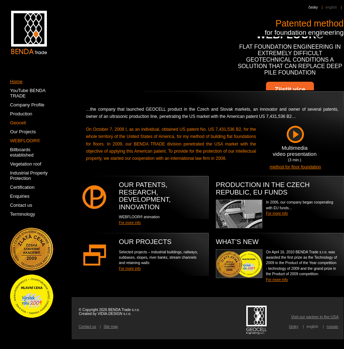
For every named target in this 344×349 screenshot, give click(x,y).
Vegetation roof (25, 164)
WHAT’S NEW (237, 241)
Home (16, 81)
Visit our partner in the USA (315, 317)
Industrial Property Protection (29, 175)
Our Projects (145, 241)
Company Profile (27, 104)
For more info (277, 213)
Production (21, 113)
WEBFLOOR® (25, 140)
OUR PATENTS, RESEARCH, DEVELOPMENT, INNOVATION (145, 196)
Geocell (18, 122)
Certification (22, 187)
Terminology (22, 214)
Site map (110, 327)
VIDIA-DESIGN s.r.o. (114, 314)
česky (313, 7)
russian (332, 327)
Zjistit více (290, 89)
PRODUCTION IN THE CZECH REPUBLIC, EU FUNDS (263, 188)
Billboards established (22, 152)
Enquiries (19, 196)
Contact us (87, 327)
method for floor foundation (295, 166)
